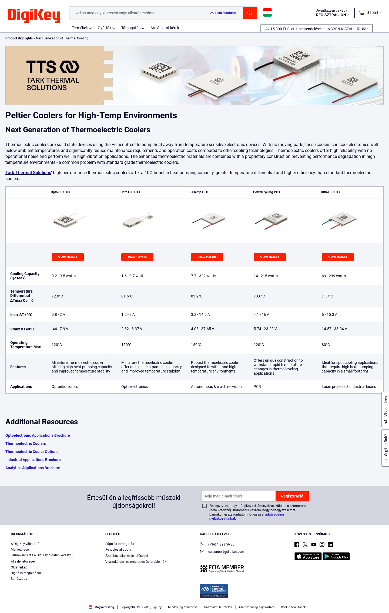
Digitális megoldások (26, 573)
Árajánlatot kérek (164, 28)
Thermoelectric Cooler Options (31, 451)
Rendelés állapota (118, 549)
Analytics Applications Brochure (32, 468)
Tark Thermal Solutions (28, 172)
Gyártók (104, 28)
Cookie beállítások (293, 607)
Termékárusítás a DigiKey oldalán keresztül (42, 555)
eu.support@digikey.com (222, 552)
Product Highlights (19, 38)
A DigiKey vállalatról (25, 544)
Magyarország (101, 607)
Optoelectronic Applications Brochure (37, 435)
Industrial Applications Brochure (33, 460)
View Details (67, 257)
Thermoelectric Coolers (25, 443)
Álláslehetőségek (23, 561)
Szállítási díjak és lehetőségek (127, 556)
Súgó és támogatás (119, 544)
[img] (34, 16)
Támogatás (130, 28)
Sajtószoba (19, 579)
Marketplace (20, 549)
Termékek (80, 28)
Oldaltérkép (19, 567)
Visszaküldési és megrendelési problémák (135, 562)
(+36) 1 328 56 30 (217, 544)
